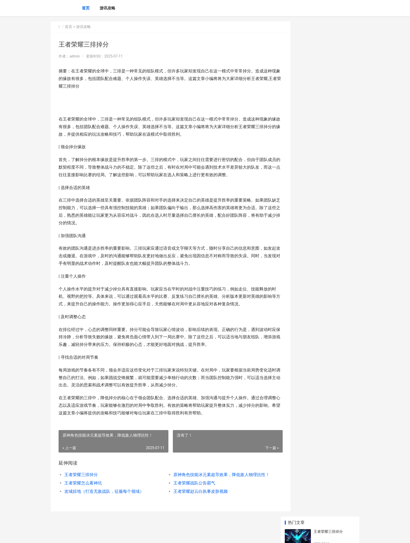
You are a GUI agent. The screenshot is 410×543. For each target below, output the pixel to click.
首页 (86, 8)
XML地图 (145, 534)
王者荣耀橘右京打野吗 (332, 197)
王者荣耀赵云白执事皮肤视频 (193, 491)
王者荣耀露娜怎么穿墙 (332, 258)
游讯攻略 (107, 8)
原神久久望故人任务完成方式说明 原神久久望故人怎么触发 (334, 301)
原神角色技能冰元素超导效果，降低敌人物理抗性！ (211, 474)
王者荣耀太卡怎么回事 (332, 176)
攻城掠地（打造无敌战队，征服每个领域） (104, 491)
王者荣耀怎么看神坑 (83, 483)
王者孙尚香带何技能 (330, 217)
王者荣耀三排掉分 (81, 474)
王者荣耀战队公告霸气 (187, 483)
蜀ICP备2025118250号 (122, 534)
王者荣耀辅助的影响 (330, 156)
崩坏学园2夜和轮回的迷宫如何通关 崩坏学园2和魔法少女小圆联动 (333, 383)
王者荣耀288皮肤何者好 (333, 357)
